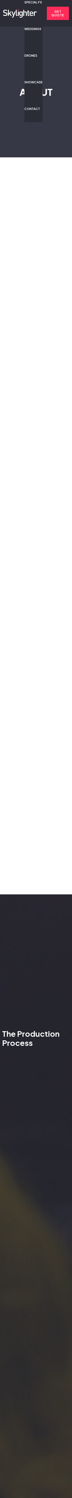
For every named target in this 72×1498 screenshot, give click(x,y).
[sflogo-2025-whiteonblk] (20, 13)
